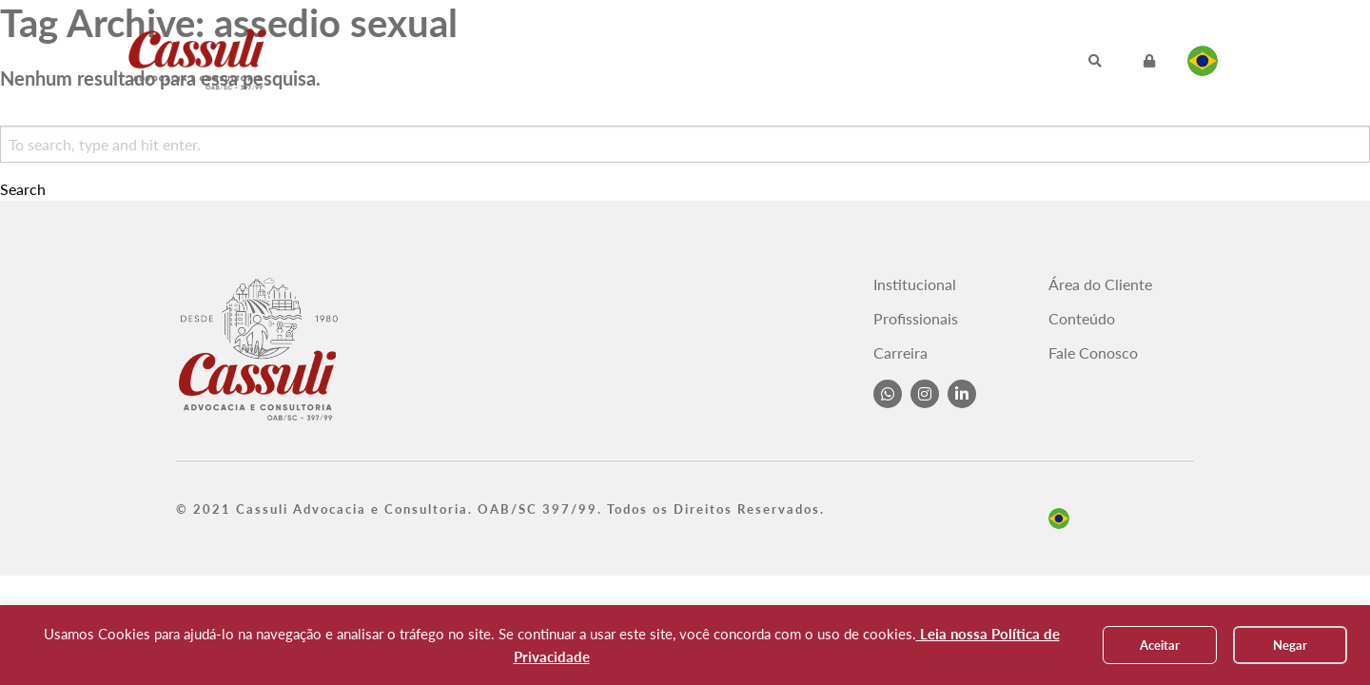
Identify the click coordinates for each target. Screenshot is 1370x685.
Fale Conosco (900, 60)
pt (1058, 518)
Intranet (1007, 60)
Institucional (382, 60)
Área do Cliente (1100, 284)
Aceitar (1160, 645)
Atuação (486, 60)
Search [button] (23, 189)
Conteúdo (787, 60)
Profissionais (590, 60)
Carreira (695, 60)
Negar (1290, 645)
